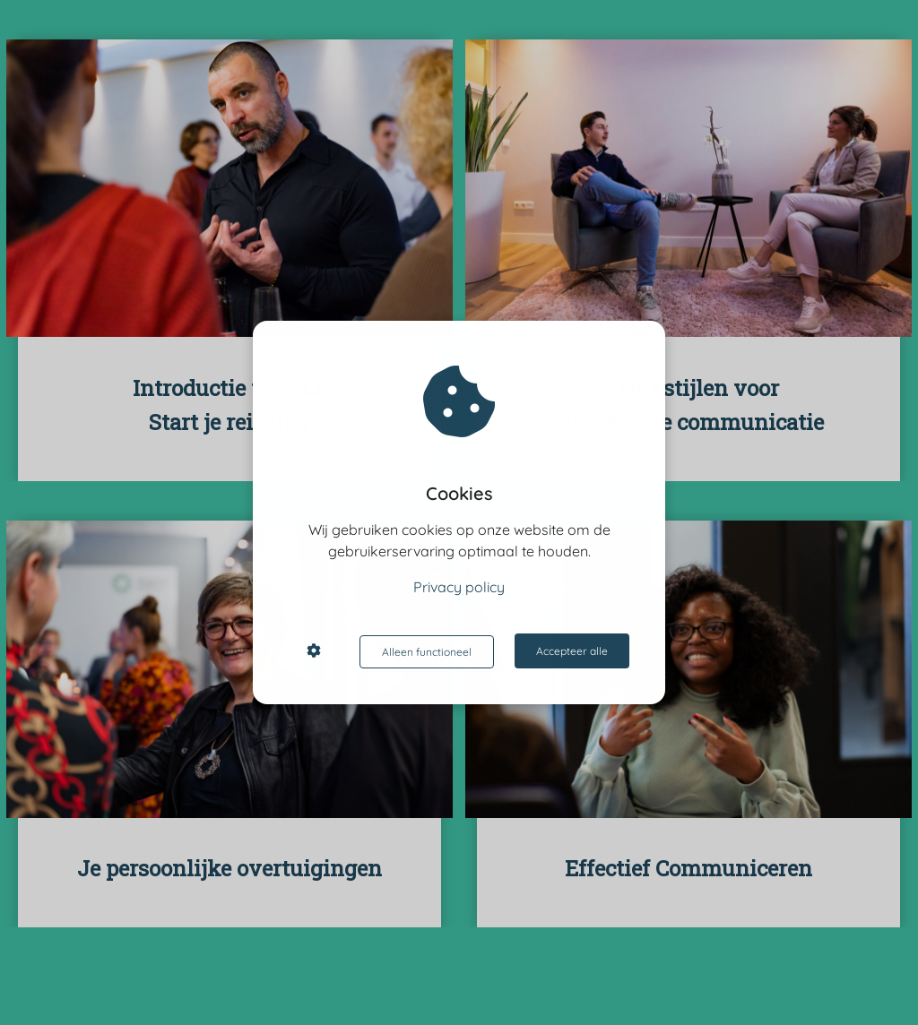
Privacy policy (459, 588)
